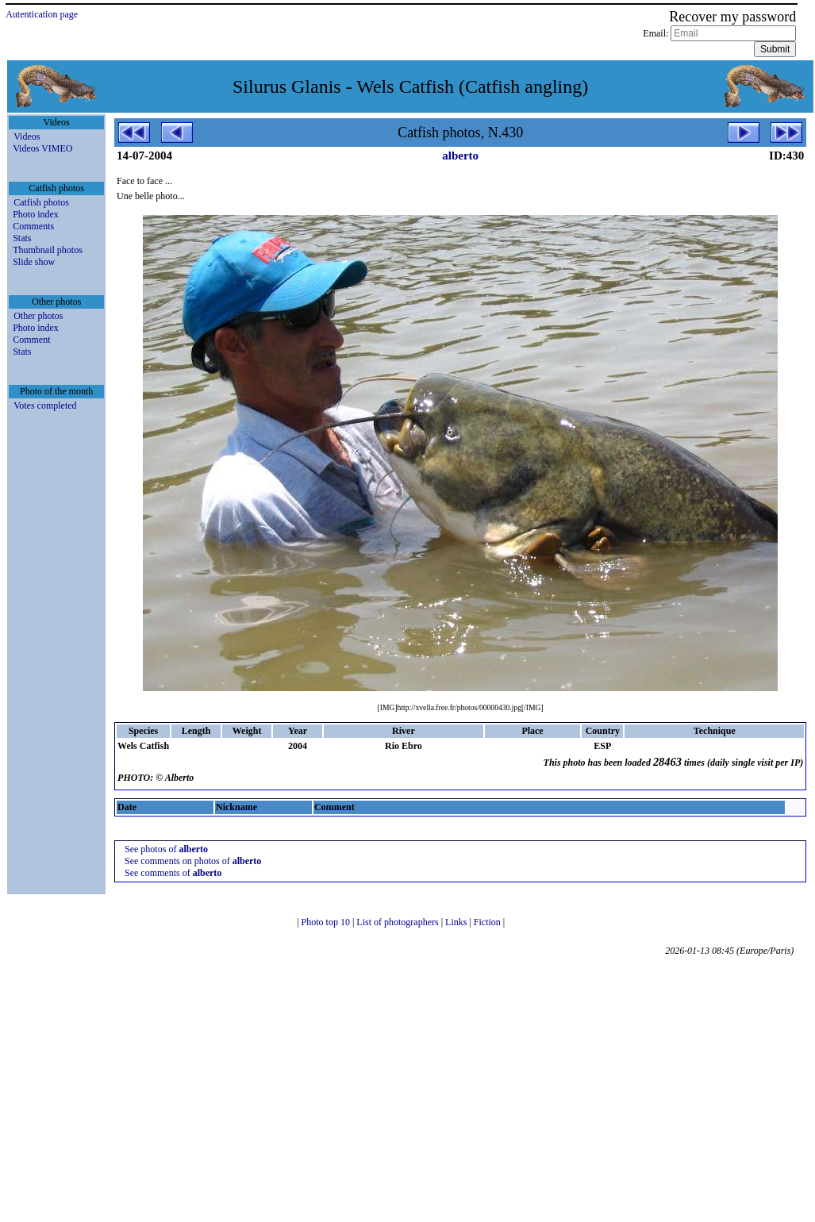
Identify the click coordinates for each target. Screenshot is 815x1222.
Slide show (34, 261)
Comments (33, 226)
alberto (460, 155)
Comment (31, 339)
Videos (26, 136)
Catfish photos (41, 202)
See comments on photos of (193, 861)
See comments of (173, 872)
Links (457, 922)
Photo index (36, 214)
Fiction (488, 922)
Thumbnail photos (48, 250)
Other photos (38, 315)
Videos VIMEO (42, 148)
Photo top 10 (327, 922)
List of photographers (398, 922)
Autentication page (42, 14)
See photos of (166, 849)
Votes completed (44, 405)
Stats (22, 238)
